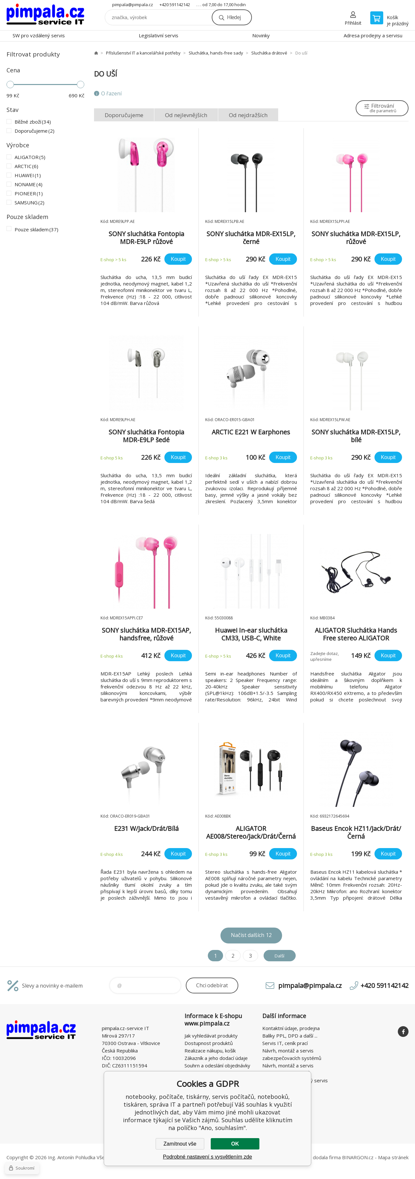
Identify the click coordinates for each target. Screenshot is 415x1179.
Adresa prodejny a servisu (373, 35)
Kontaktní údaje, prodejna (291, 1028)
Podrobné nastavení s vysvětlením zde (207, 1157)
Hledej (234, 17)
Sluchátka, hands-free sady (216, 53)
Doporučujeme (124, 115)
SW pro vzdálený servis (39, 35)
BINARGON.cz (358, 1157)
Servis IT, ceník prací (285, 1043)
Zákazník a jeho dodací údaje (216, 1058)
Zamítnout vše (179, 1144)
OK (235, 1144)
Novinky (261, 35)
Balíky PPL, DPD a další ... (289, 1035)
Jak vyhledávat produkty (211, 1035)
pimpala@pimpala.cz (132, 4)
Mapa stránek (393, 1157)
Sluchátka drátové (269, 53)
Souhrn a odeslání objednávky (217, 1065)
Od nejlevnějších (186, 115)
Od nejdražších (248, 115)
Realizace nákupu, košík (210, 1050)
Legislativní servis (158, 35)
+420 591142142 (175, 4)
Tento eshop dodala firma (312, 1157)
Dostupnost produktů (208, 1043)
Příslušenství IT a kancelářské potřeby (143, 53)
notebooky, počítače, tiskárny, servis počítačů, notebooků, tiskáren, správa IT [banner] (45, 15)
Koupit (178, 259)
